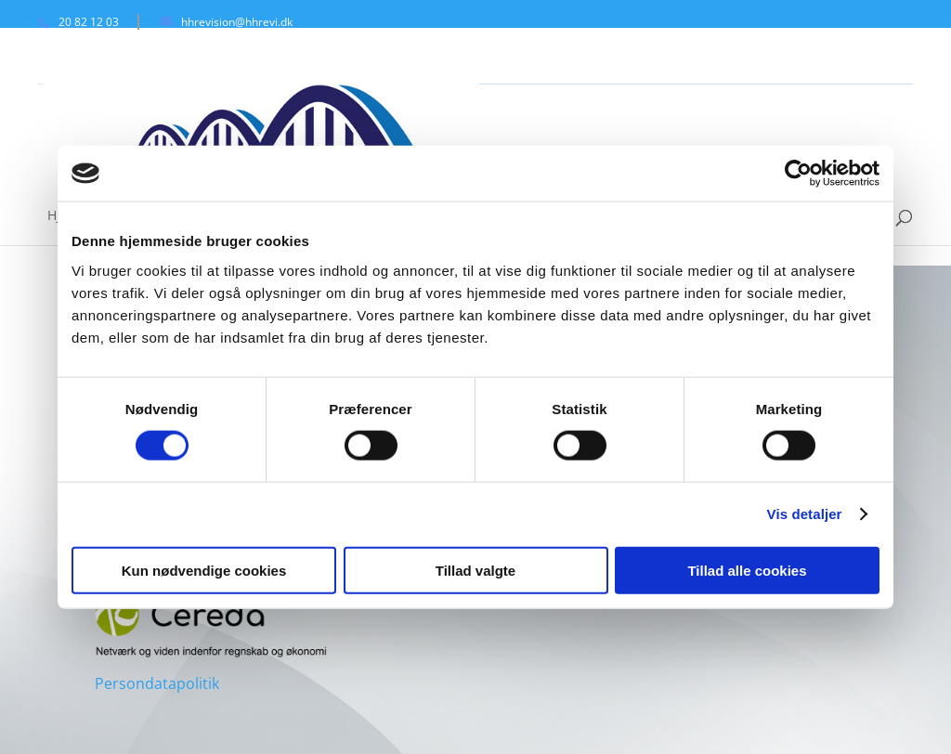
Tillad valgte (475, 570)
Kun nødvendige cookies (204, 570)
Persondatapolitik (157, 683)
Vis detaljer (804, 514)
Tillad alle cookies (746, 570)
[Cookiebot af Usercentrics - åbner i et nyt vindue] (798, 174)
